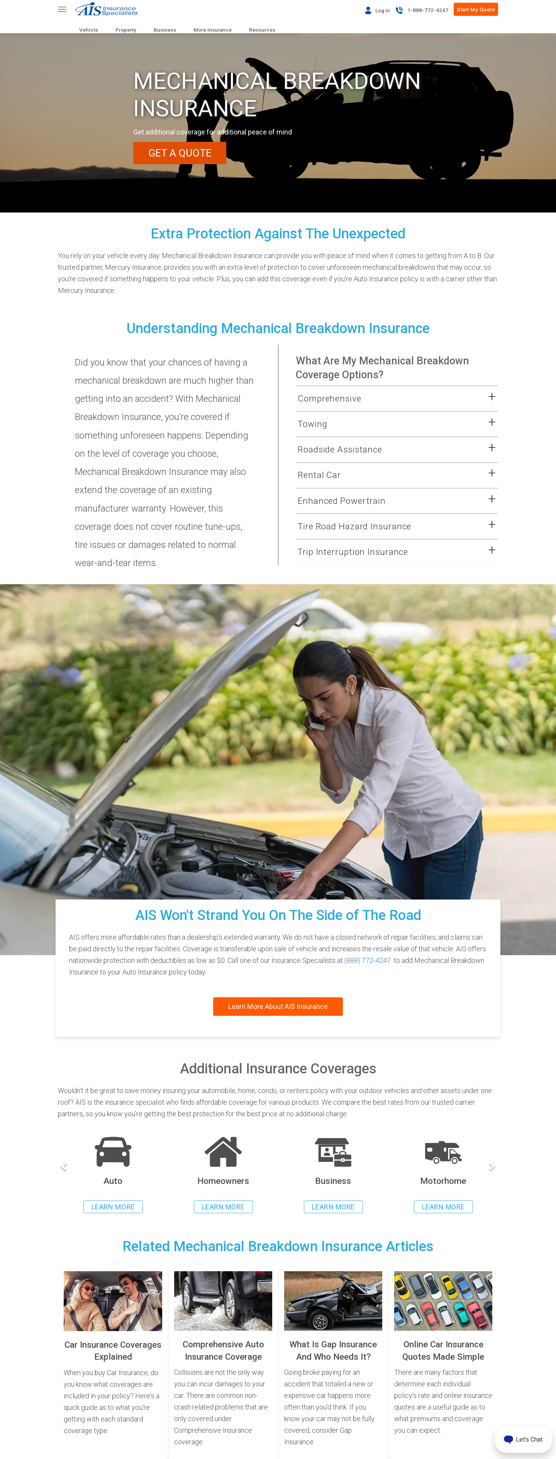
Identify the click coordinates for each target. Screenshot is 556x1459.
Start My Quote (476, 9)
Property (125, 30)
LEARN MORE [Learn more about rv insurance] (443, 1207)
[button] (387, 399)
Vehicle (88, 30)
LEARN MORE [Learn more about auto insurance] (113, 1207)
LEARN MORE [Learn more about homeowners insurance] (223, 1207)
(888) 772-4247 (367, 960)
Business (165, 30)
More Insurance (212, 30)
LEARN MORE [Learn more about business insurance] (333, 1207)
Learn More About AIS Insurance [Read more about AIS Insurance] (278, 1006)
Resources (262, 30)
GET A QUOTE (181, 153)
